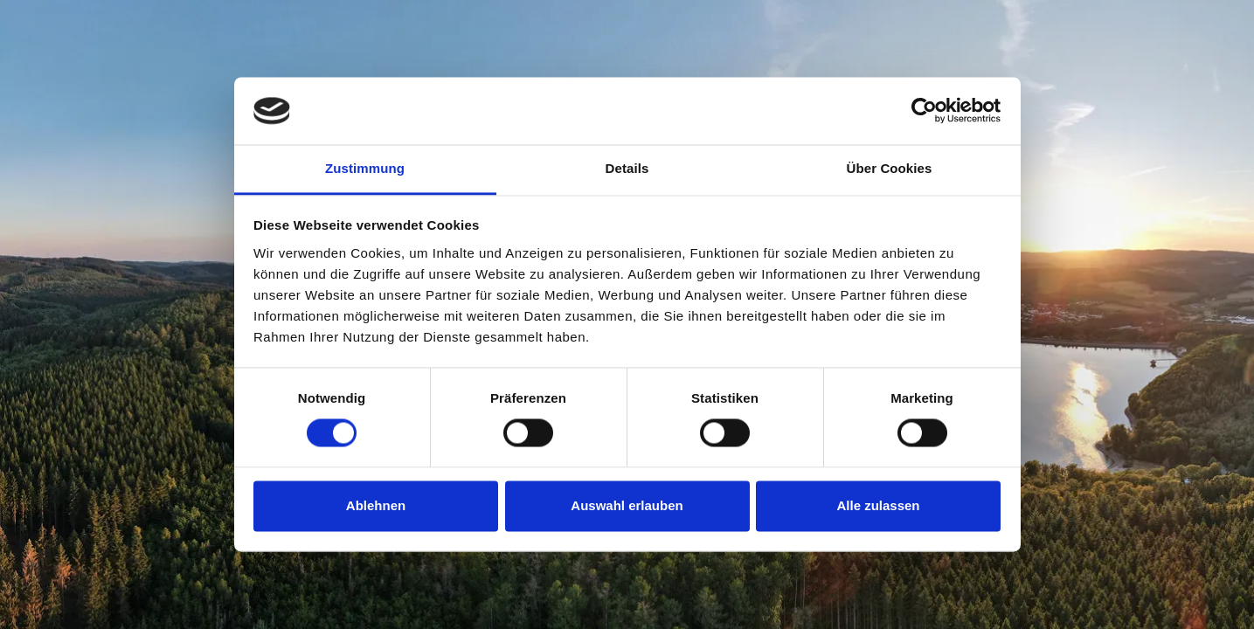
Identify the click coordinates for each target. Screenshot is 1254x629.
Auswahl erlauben (626, 505)
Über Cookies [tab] (889, 168)
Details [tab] (627, 168)
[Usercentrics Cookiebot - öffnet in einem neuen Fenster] (924, 111)
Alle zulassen (877, 505)
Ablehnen (375, 505)
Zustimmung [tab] (365, 168)
